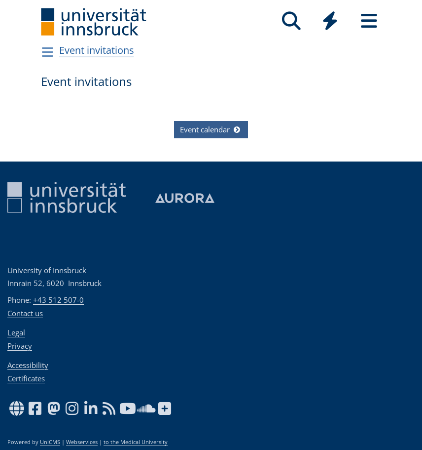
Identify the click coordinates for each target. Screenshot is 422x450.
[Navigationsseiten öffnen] (47, 52)
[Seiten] (369, 21)
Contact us (25, 313)
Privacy (19, 346)
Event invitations (96, 50)
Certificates (26, 378)
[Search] (291, 21)
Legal (16, 332)
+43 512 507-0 (58, 300)
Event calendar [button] (211, 129)
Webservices (82, 442)
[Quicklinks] (330, 21)
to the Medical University (136, 442)
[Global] (330, 22)
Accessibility (27, 365)
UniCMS (50, 442)
